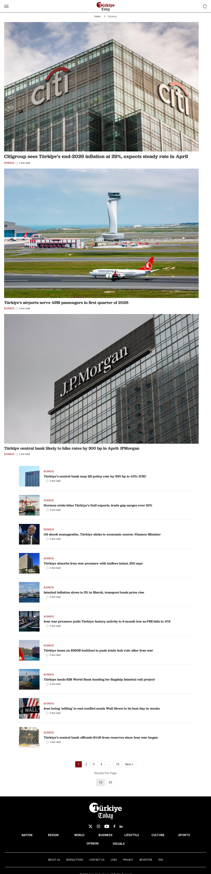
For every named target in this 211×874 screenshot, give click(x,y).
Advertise (145, 860)
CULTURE (157, 835)
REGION (53, 835)
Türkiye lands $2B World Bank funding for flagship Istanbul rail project (99, 679)
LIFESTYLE (131, 835)
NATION (27, 835)
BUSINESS (105, 835)
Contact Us (96, 860)
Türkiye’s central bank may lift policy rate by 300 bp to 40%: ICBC (95, 476)
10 (117, 764)
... (109, 764)
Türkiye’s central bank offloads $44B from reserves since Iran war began (101, 737)
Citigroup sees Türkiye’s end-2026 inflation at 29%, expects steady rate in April (96, 156)
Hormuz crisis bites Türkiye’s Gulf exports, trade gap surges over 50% (98, 505)
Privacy (128, 860)
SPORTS (184, 835)
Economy (112, 16)
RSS (160, 860)
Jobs (113, 860)
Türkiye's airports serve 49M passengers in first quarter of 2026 (66, 302)
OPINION (92, 844)
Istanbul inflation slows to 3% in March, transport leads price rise (94, 592)
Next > (129, 764)
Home (97, 16)
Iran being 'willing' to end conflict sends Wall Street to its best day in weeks (102, 708)
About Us (54, 860)
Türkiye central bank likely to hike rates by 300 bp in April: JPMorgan (71, 448)
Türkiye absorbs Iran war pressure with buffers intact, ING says (93, 563)
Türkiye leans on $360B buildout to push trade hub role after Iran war (98, 650)
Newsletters (74, 860)
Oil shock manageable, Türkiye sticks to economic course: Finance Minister (102, 534)
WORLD (79, 835)
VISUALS (119, 843)
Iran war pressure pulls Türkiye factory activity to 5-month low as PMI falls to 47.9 (107, 621)
